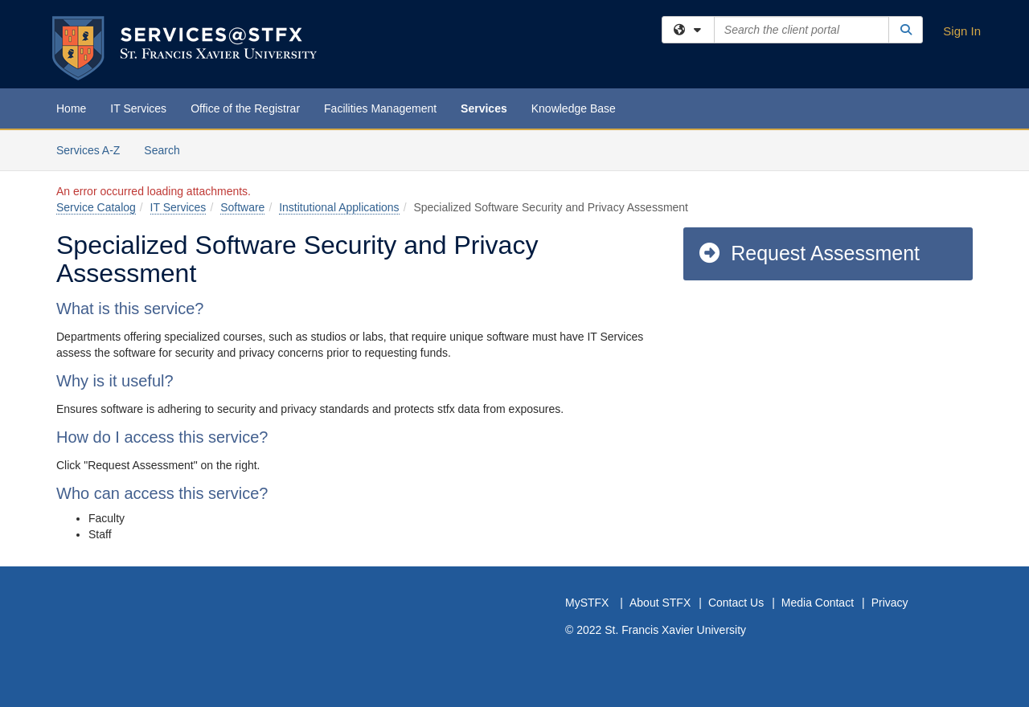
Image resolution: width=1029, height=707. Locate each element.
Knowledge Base (573, 108)
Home (71, 108)
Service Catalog (96, 207)
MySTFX (587, 602)
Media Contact (817, 602)
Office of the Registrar (245, 108)
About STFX (660, 602)
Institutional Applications (339, 207)
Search (167, 149)
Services (484, 108)
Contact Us (736, 602)
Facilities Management (380, 108)
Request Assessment (808, 253)
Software (242, 207)
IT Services (138, 108)
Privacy (889, 602)
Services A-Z (88, 150)
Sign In (962, 31)
